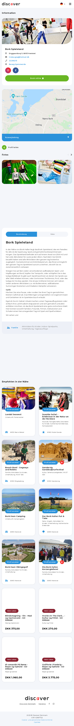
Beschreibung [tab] (21, 234)
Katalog (42, 704)
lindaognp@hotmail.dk (19, 57)
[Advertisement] (37, 206)
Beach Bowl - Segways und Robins (16, 468)
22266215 (13, 61)
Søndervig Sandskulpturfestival (53, 468)
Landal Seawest (13, 414)
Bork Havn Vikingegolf (16, 567)
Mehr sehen (11, 611)
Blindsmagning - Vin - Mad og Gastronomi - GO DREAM (18, 618)
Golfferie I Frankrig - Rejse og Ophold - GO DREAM (53, 666)
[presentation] (68, 154)
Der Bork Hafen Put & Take (53, 517)
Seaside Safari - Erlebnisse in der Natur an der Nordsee (55, 416)
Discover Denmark (28, 704)
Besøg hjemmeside (17, 64)
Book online (37, 78)
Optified (37, 722)
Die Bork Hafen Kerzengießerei (50, 568)
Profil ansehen (13, 409)
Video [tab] (53, 234)
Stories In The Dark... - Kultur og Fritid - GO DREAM (53, 618)
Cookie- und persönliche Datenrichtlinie (37, 720)
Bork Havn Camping (15, 516)
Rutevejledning (37, 137)
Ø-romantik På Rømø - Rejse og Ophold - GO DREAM (16, 666)
